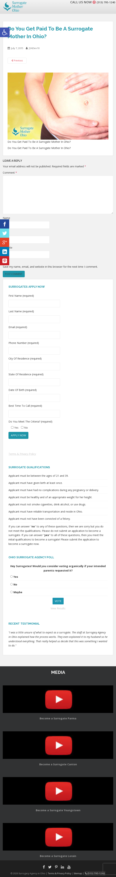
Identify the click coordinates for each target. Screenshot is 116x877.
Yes (15, 576)
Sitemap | (80, 873)
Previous (17, 60)
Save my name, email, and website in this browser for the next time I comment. (50, 266)
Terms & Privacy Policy (22, 454)
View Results (58, 608)
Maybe (17, 592)
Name (6, 218)
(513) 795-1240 (104, 2)
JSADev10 (34, 48)
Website (7, 247)
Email (6, 232)
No (15, 584)
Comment (10, 172)
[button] (5, 32)
